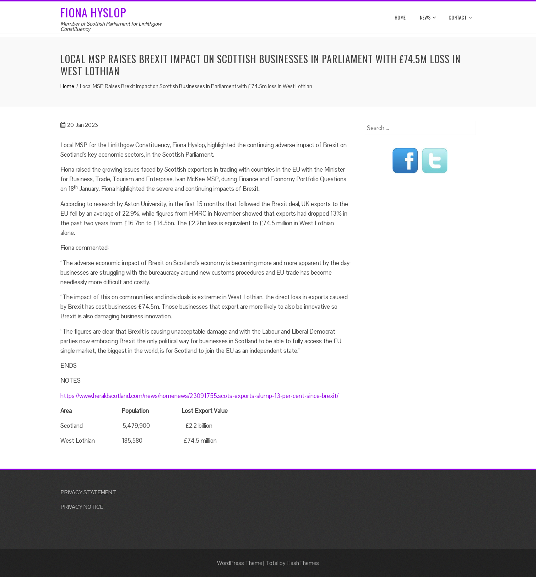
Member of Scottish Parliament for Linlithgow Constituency (111, 26)
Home (400, 17)
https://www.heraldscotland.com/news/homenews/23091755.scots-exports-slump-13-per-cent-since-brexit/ (199, 396)
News (428, 17)
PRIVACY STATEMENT (88, 492)
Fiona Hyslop (93, 12)
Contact (460, 17)
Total (271, 563)
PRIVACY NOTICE (82, 507)
